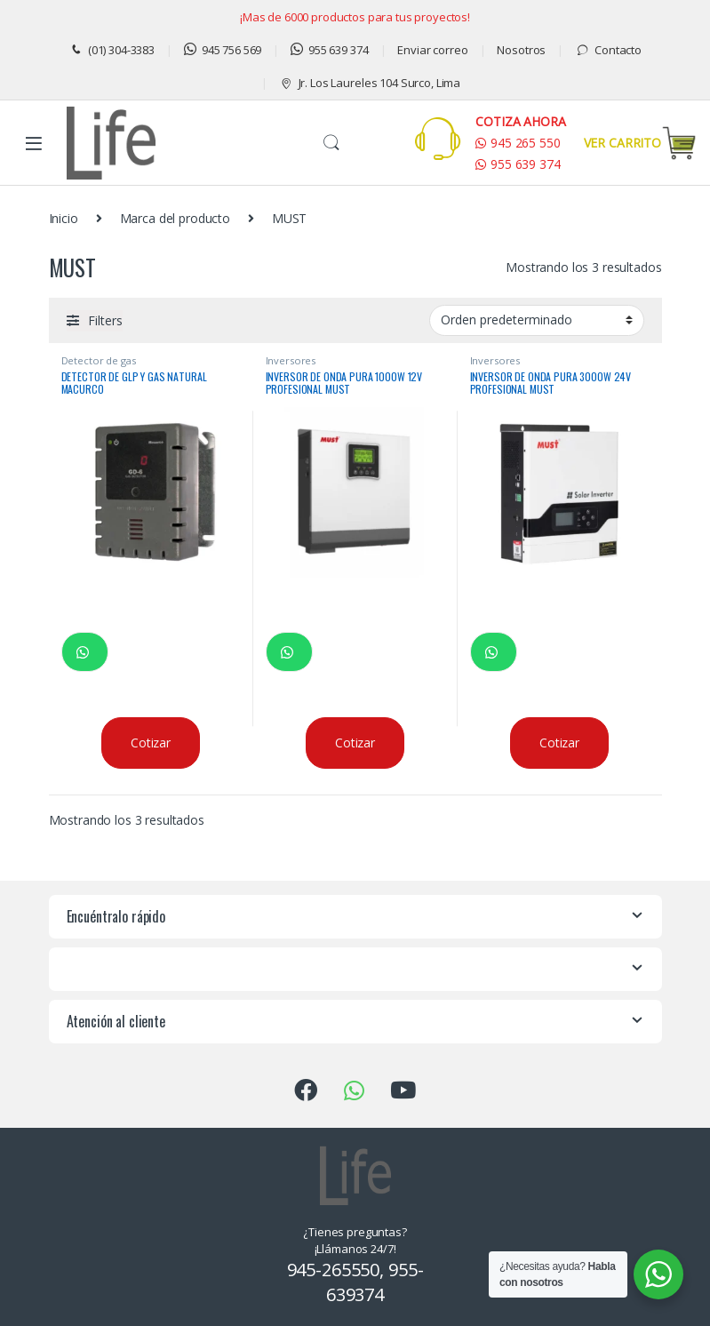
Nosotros (521, 50)
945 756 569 (222, 50)
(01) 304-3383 (111, 50)
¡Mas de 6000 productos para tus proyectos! (355, 17)
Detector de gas (98, 360)
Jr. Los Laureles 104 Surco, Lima (369, 83)
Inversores (291, 360)
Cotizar (151, 742)
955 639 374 (329, 50)
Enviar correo (432, 50)
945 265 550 (517, 142)
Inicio (63, 218)
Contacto (608, 50)
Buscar (331, 143)
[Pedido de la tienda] (536, 320)
